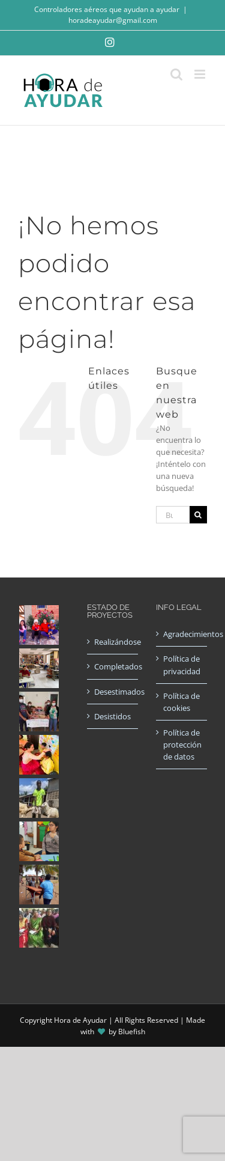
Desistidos (112, 716)
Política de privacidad (181, 664)
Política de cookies (181, 701)
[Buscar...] (173, 514)
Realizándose (113, 641)
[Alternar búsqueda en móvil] (176, 74)
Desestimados (113, 691)
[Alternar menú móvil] (200, 74)
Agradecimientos (182, 634)
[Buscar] (198, 514)
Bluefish (131, 1031)
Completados (113, 666)
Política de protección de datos (182, 744)
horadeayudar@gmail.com (112, 20)
